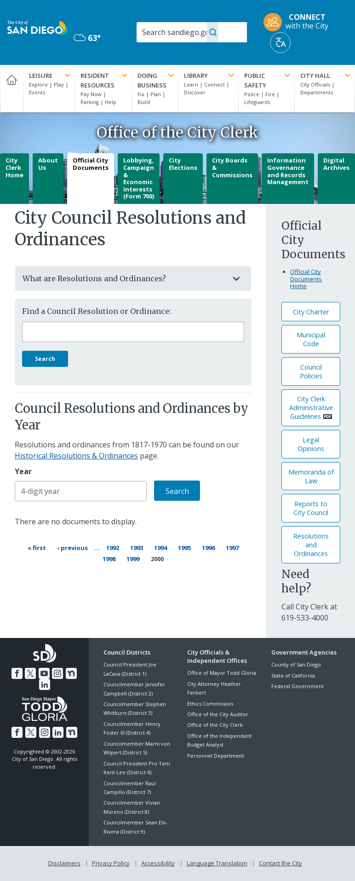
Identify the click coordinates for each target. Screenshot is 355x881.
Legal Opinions (311, 444)
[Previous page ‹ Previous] (72, 547)
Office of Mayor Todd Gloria (221, 672)
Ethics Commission (210, 703)
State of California (293, 675)
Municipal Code (311, 339)
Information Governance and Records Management (288, 171)
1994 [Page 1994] (161, 547)
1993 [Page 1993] (137, 547)
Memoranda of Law (311, 476)
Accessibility (158, 863)
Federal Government (297, 686)
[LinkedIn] (44, 684)
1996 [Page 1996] (209, 547)
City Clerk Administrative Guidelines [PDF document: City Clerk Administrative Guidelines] (311, 407)
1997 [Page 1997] (233, 547)
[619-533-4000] (304, 618)
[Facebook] (17, 673)
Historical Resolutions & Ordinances (76, 456)
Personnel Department (215, 755)
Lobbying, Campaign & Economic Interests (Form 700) (138, 178)
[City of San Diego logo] (37, 27)
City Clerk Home (14, 167)
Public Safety (268, 80)
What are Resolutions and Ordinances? (124, 278)
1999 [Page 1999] (134, 558)
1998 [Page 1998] (110, 558)
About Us (48, 164)
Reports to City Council (310, 508)
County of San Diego (296, 664)
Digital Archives (336, 164)
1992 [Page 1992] (113, 547)
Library (210, 75)
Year (23, 471)
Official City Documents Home (306, 278)
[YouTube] (44, 673)
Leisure (50, 75)
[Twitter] (30, 673)
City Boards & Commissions (232, 167)
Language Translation (217, 863)
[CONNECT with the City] (299, 22)
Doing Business (156, 80)
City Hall (326, 75)
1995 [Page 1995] (185, 547)
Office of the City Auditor (217, 714)
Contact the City (280, 863)
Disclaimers (64, 863)
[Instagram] (57, 673)
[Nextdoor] (71, 673)
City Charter (311, 311)
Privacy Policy (111, 863)
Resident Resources (104, 80)
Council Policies (311, 371)
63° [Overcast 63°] (87, 38)
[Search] (192, 32)
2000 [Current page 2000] (157, 559)
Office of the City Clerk (215, 724)
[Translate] (280, 42)
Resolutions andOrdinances (311, 545)
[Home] (11, 88)
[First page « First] (37, 547)
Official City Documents (91, 164)
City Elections (183, 164)
